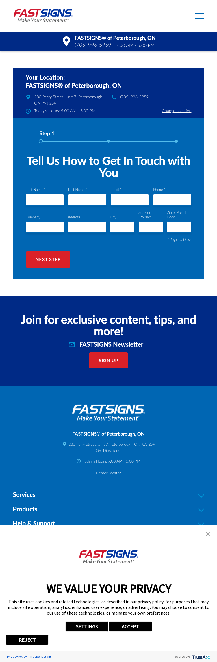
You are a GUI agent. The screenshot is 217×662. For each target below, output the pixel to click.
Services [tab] (108, 495)
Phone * (159, 190)
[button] (199, 16)
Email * (115, 190)
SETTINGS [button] (87, 626)
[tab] (47, 135)
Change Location (176, 110)
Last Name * (77, 190)
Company (33, 217)
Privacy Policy (17, 656)
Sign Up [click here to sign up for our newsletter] (108, 360)
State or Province (145, 214)
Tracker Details (40, 656)
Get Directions (108, 450)
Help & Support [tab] (108, 524)
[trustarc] (200, 656)
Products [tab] (108, 509)
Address (74, 217)
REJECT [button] (27, 640)
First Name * (35, 190)
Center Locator (108, 473)
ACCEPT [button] (130, 626)
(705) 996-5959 (93, 45)
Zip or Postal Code (176, 214)
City (113, 217)
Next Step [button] (48, 259)
